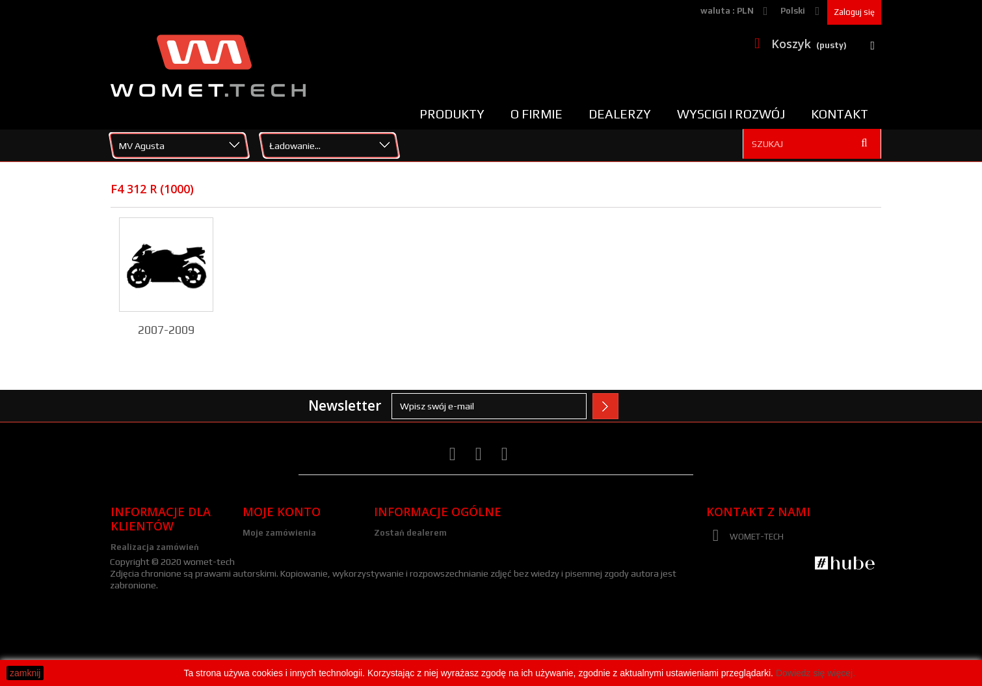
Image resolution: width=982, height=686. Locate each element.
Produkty (451, 114)
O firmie (537, 114)
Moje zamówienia (279, 533)
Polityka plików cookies (159, 598)
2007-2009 (166, 329)
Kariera (390, 550)
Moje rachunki (272, 550)
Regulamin (133, 581)
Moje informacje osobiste (297, 583)
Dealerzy (620, 114)
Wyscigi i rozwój (731, 114)
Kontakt (839, 114)
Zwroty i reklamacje (153, 564)
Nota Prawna (401, 583)
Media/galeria (404, 566)
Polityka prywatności (155, 615)
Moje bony (264, 600)
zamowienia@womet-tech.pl (812, 609)
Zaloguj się (854, 12)
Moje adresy (268, 566)
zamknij (25, 673)
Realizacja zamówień (155, 547)
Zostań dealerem (410, 533)
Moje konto (282, 511)
